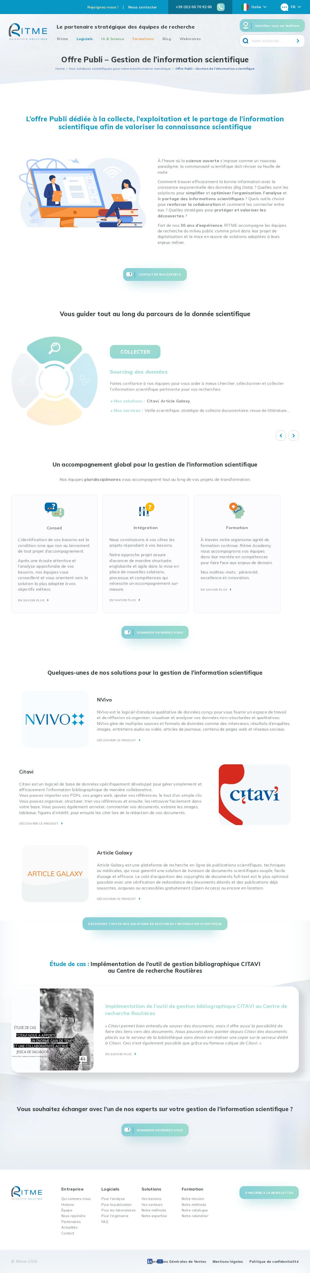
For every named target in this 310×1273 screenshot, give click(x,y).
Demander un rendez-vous (160, 632)
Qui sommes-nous (76, 1199)
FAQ (104, 1222)
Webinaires (190, 39)
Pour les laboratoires (118, 1210)
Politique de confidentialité (274, 1261)
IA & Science (112, 39)
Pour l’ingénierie (114, 1216)
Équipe (66, 1210)
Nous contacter (142, 7)
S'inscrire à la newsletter (269, 1193)
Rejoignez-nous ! (103, 7)
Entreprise (72, 1189)
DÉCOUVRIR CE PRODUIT (116, 740)
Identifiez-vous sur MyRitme (277, 26)
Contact (67, 1233)
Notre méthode (154, 1210)
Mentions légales (228, 1261)
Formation (192, 1189)
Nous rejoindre (73, 1216)
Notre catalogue (195, 1210)
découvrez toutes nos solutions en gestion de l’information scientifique (155, 924)
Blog (167, 39)
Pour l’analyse (113, 1199)
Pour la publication (116, 1205)
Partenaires (71, 1222)
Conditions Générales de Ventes (177, 1261)
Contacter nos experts (160, 274)
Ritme (62, 39)
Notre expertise (154, 1216)
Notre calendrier (195, 1216)
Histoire (67, 1205)
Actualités (69, 1227)
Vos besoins (152, 1199)
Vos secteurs (152, 1205)
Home (60, 68)
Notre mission (193, 1199)
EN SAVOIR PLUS (31, 600)
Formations (143, 39)
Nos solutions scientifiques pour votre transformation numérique (120, 68)
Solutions (152, 1189)
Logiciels (85, 39)
